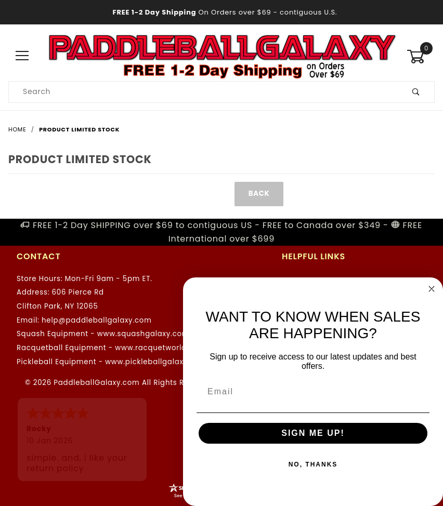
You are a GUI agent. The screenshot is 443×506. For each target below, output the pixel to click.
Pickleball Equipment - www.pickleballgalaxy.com (111, 362)
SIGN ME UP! (313, 433)
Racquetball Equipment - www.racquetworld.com (111, 348)
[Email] (313, 391)
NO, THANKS (313, 464)
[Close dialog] (431, 289)
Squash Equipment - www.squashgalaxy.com (103, 334)
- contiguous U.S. (221, 12)
